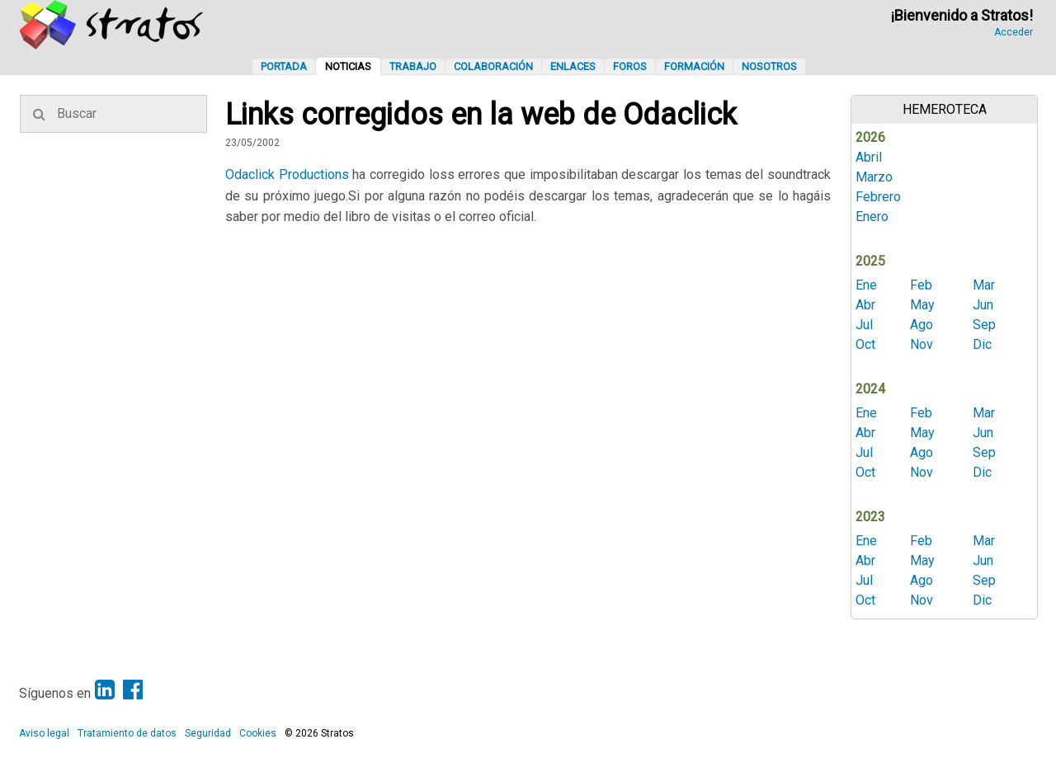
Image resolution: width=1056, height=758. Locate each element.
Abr (865, 305)
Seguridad (208, 733)
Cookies (257, 733)
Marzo (874, 177)
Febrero (878, 197)
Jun (983, 305)
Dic (982, 344)
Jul (864, 324)
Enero (872, 216)
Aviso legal (44, 733)
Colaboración (493, 66)
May (922, 305)
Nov (921, 344)
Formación (694, 66)
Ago (921, 324)
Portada (284, 66)
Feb (921, 285)
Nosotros (769, 66)
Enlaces (573, 66)
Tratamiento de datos (127, 733)
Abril (869, 157)
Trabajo (412, 66)
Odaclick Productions (287, 174)
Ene (866, 285)
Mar (984, 285)
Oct (865, 344)
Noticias (348, 66)
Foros (630, 66)
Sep (984, 324)
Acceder (1013, 32)
